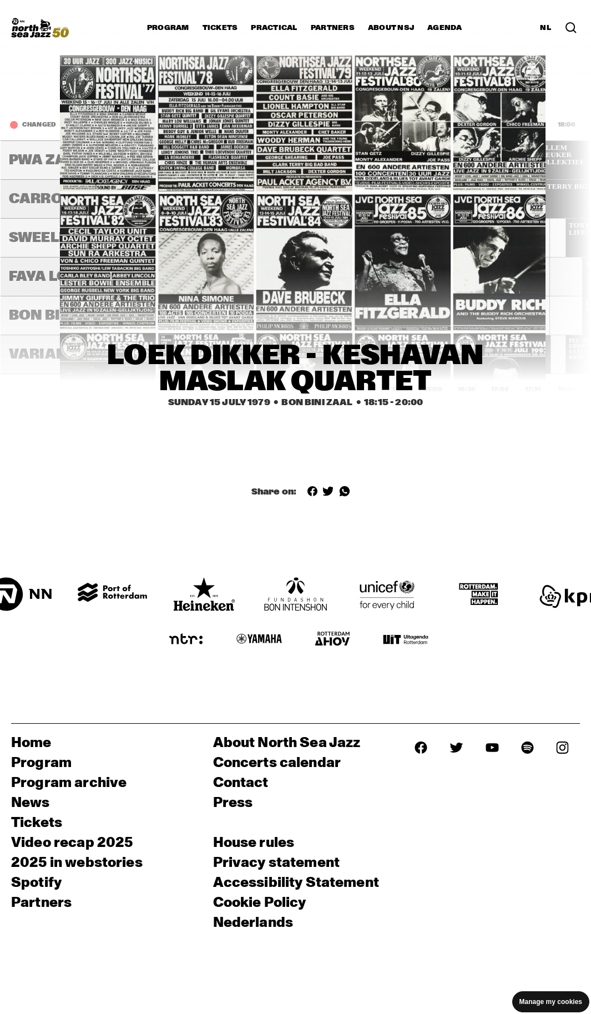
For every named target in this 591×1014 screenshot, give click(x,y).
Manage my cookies (550, 1002)
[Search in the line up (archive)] (571, 28)
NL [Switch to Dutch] (545, 28)
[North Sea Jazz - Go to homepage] (40, 28)
